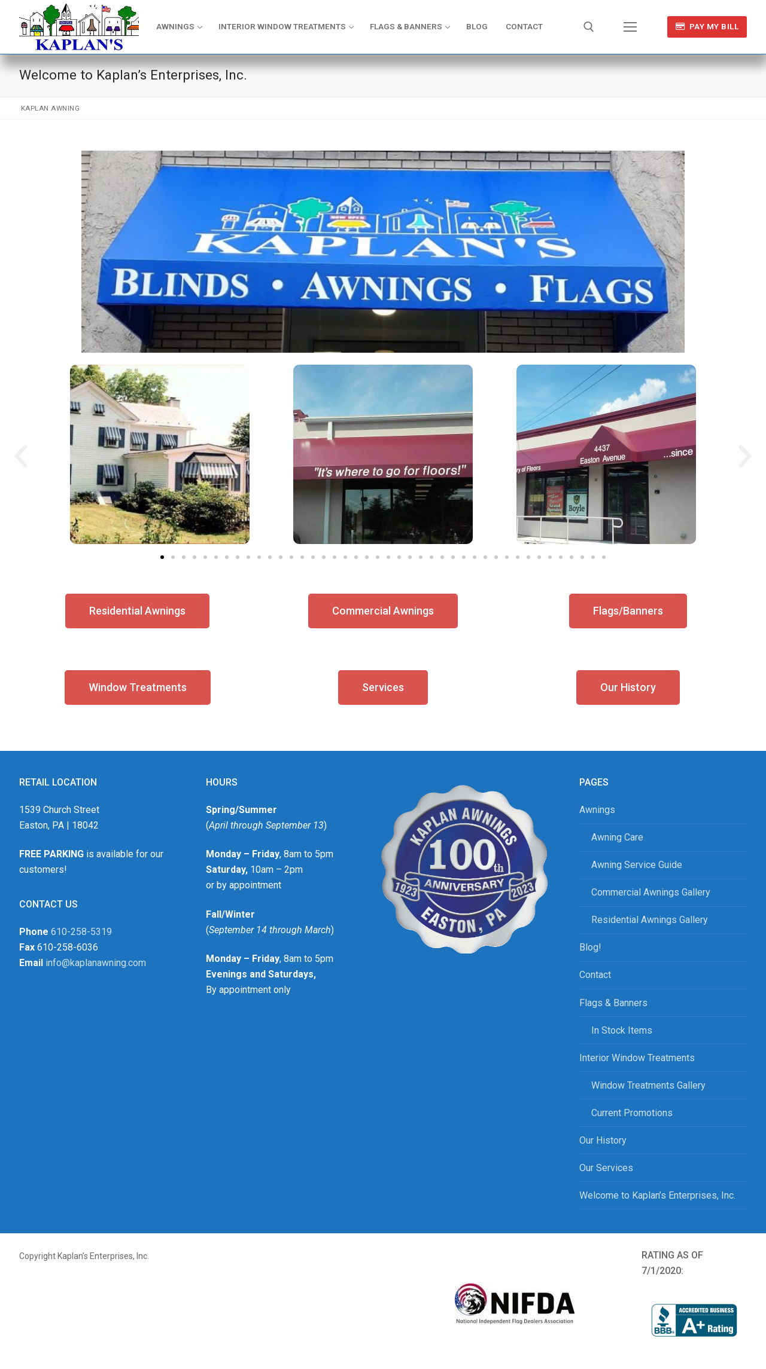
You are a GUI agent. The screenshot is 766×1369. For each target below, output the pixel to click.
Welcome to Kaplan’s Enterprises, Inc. (657, 1195)
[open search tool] (588, 27)
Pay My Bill (707, 26)
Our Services (606, 1168)
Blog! (590, 947)
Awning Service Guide (636, 864)
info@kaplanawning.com (95, 962)
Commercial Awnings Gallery (650, 892)
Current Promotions (632, 1113)
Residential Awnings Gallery (649, 919)
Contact (595, 974)
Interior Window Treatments (637, 1058)
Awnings (597, 809)
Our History (603, 1140)
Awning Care (617, 837)
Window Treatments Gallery (648, 1085)
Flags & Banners (613, 1003)
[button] (21, 457)
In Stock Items (621, 1030)
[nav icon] (630, 26)
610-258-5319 (81, 931)
